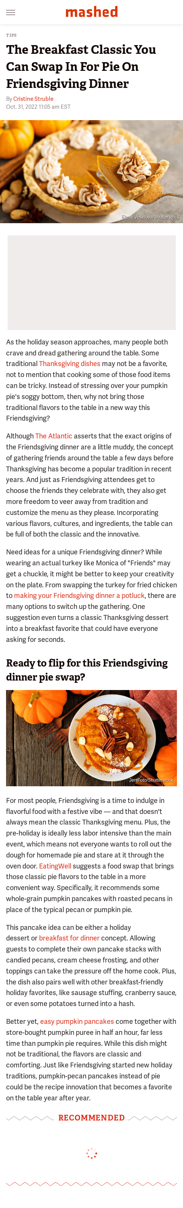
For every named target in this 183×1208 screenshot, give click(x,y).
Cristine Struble (33, 99)
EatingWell (55, 866)
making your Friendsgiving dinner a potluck (79, 595)
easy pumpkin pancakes (77, 1021)
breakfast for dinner (69, 938)
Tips (11, 35)
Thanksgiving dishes (69, 363)
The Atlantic (53, 436)
